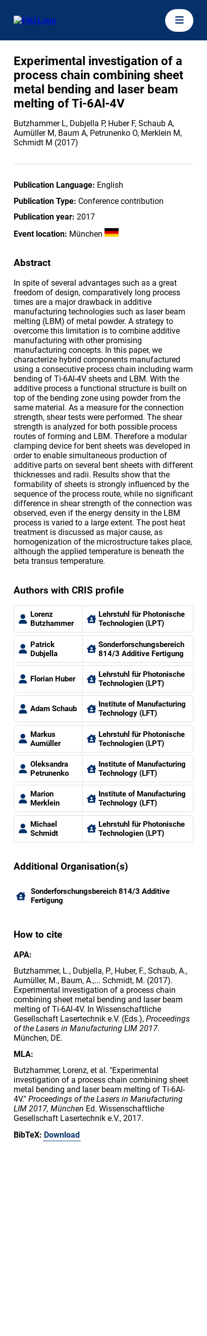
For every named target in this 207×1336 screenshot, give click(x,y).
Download (62, 1135)
